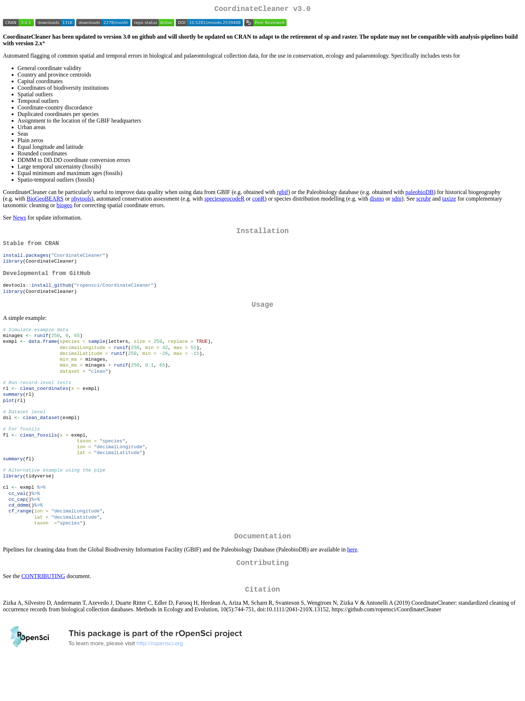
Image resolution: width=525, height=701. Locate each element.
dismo (377, 200)
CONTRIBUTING (43, 613)
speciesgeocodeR (224, 200)
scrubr (423, 200)
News (19, 219)
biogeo (65, 207)
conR (258, 200)
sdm (397, 200)
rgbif (282, 193)
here (352, 585)
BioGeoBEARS (45, 200)
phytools (81, 200)
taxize (449, 200)
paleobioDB (419, 193)
